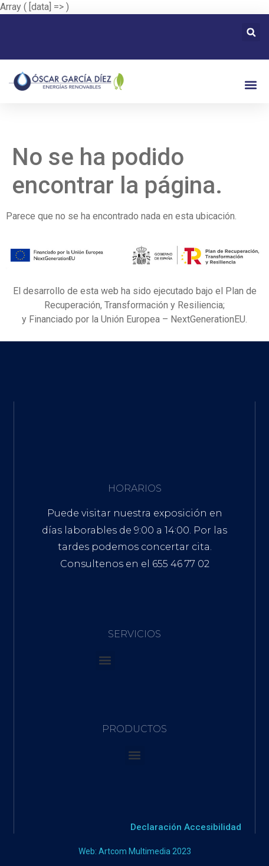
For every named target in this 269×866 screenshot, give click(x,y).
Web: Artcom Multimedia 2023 (134, 851)
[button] (251, 32)
